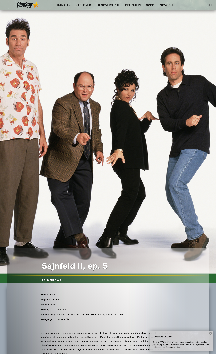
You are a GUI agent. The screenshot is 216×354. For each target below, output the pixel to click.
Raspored (83, 5)
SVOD (150, 5)
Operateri (133, 5)
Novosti (166, 5)
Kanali (63, 5)
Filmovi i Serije (108, 5)
